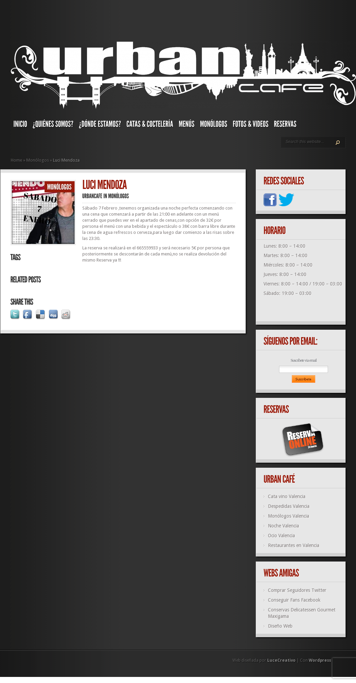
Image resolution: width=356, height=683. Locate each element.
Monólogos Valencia (288, 516)
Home (16, 160)
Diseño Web (280, 626)
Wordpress (320, 660)
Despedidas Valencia (288, 506)
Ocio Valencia (281, 535)
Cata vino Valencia (286, 496)
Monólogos (37, 160)
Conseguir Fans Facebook (294, 600)
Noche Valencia (283, 525)
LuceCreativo (281, 660)
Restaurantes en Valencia (293, 545)
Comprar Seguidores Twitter (297, 590)
